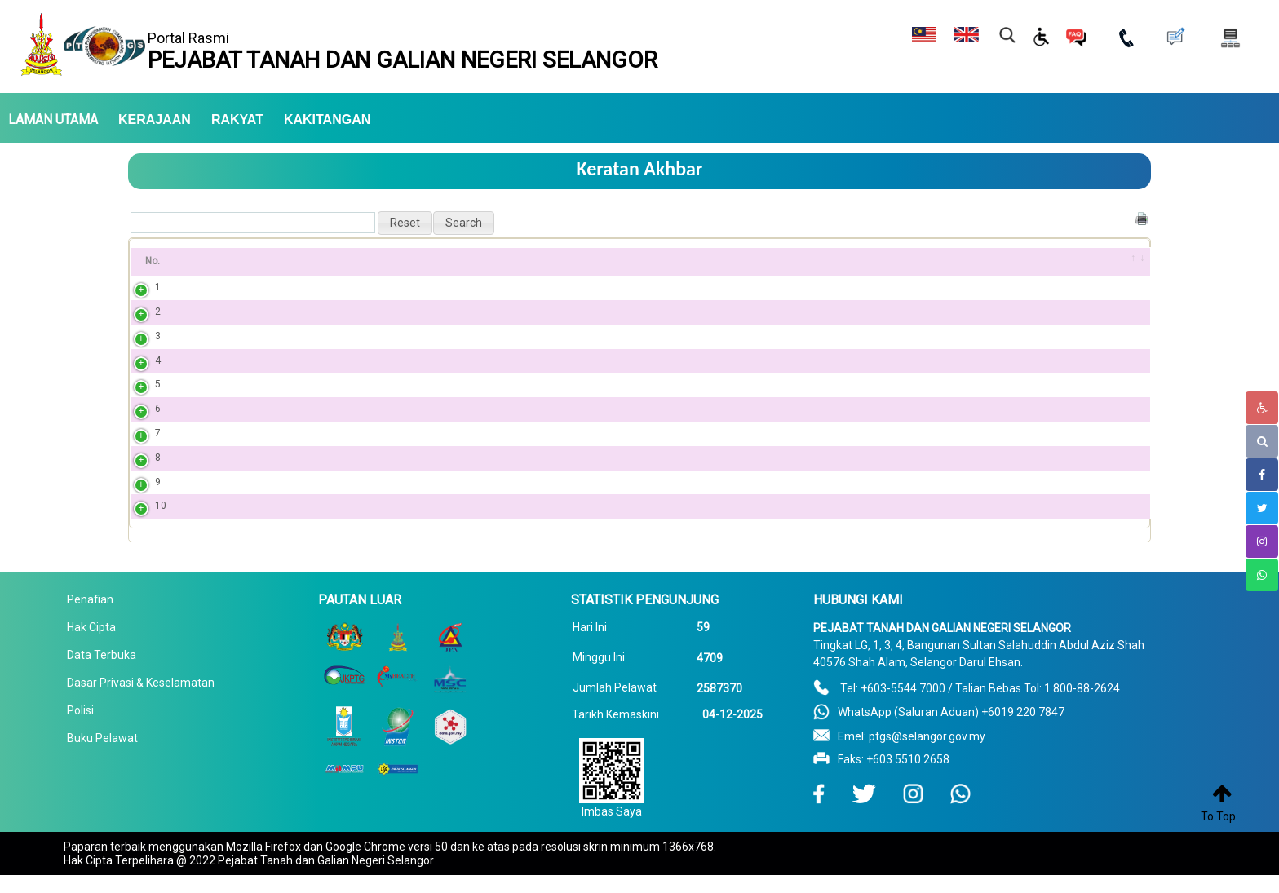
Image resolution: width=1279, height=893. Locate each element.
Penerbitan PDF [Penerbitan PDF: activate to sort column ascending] (746, 261)
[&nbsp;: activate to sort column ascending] (1128, 262)
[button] (405, 223)
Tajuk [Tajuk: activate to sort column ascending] (214, 261)
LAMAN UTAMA (53, 120)
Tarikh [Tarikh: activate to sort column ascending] (972, 261)
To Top (1218, 816)
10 (144, 522)
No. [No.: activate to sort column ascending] (152, 261)
